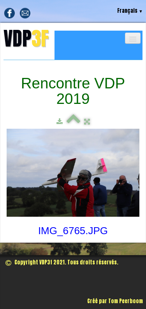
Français (130, 10)
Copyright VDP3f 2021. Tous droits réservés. (61, 262)
